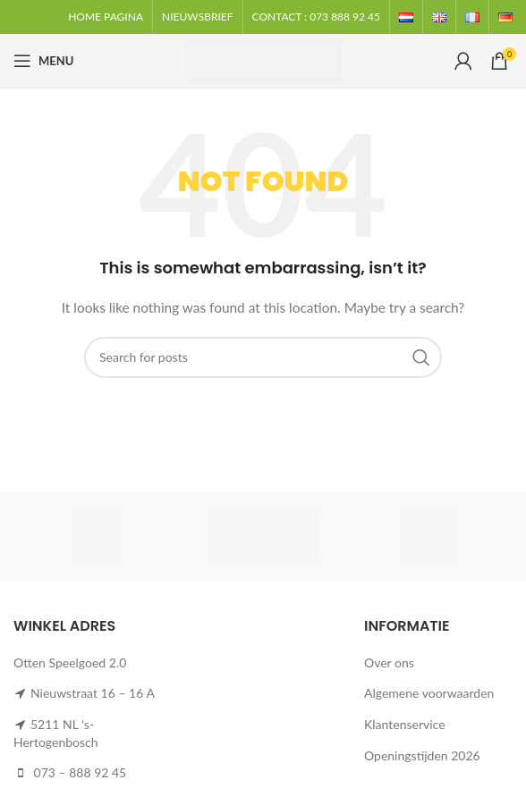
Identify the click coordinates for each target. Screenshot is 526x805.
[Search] (263, 357)
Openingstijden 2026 (422, 755)
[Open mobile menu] (43, 61)
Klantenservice (404, 724)
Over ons (389, 662)
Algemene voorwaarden (429, 692)
